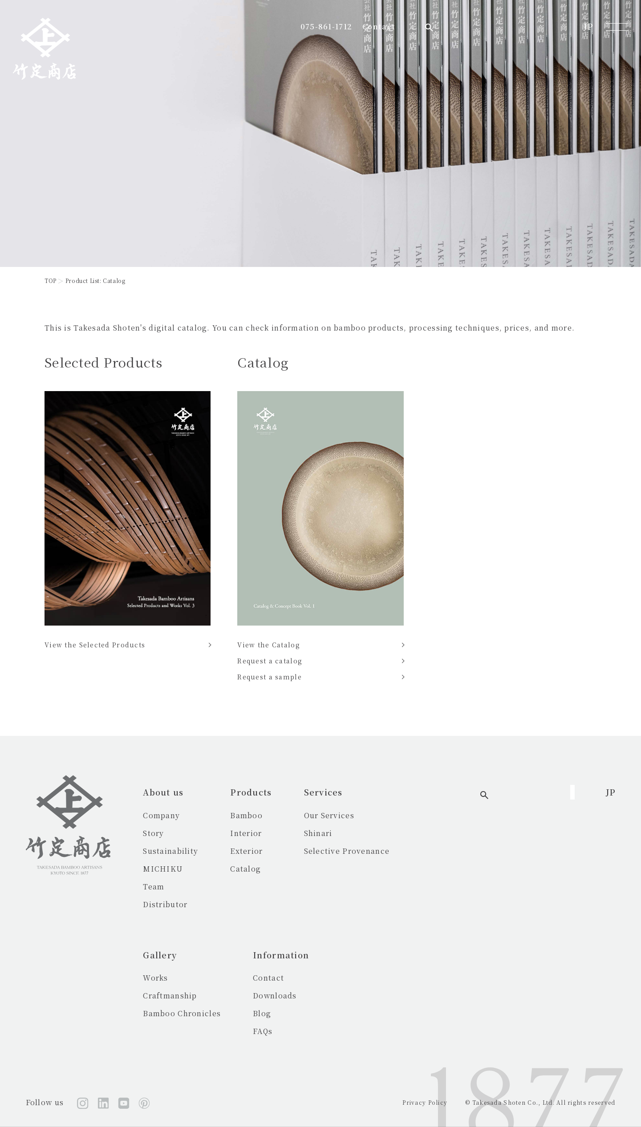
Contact (515, 26)
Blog (152, 1013)
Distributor (165, 904)
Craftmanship (448, 833)
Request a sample (269, 676)
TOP (51, 280)
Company (161, 815)
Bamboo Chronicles (460, 851)
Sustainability (170, 851)
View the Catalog (268, 644)
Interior (246, 833)
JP (588, 26)
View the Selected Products (95, 644)
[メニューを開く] (617, 26)
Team (153, 886)
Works (434, 815)
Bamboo (246, 815)
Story (153, 833)
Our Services (329, 815)
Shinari (318, 833)
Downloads (165, 995)
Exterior (246, 851)
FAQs (152, 1031)
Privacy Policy (424, 1102)
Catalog (245, 869)
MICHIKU (163, 869)
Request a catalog (269, 660)
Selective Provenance (347, 851)
